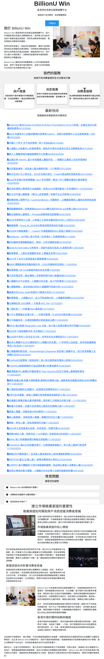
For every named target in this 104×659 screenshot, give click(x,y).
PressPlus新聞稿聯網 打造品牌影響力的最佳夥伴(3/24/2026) (39, 365)
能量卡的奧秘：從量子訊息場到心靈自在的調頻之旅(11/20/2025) (41, 406)
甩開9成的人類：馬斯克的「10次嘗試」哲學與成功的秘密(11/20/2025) (44, 433)
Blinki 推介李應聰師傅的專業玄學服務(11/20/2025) (34, 439)
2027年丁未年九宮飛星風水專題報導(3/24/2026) (32, 258)
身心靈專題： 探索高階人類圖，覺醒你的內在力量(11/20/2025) (40, 417)
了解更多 (52, 23)
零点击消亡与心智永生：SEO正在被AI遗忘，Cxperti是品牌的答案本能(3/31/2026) (49, 174)
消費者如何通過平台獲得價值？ (21, 494)
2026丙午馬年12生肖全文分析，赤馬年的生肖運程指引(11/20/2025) (42, 336)
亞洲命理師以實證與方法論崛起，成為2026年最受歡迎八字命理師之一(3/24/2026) (49, 188)
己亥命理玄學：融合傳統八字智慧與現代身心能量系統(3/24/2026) (41, 275)
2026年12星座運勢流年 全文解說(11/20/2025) (31, 331)
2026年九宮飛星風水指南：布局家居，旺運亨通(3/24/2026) (38, 428)
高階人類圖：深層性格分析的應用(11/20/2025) (32, 411)
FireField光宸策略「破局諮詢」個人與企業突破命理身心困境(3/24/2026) (45, 360)
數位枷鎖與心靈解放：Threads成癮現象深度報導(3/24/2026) (39, 214)
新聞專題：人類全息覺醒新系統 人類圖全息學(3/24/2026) (37, 253)
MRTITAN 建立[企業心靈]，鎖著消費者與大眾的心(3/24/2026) (39, 459)
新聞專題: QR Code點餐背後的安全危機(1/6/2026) (33, 269)
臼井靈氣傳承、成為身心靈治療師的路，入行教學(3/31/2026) (39, 168)
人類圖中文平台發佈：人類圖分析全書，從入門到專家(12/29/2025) (42, 281)
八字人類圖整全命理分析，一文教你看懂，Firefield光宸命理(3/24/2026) (44, 314)
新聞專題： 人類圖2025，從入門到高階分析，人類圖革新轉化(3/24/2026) (45, 297)
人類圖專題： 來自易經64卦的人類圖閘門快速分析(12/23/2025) (40, 286)
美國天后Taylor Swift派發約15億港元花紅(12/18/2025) (36, 292)
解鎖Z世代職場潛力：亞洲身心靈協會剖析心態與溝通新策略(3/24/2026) (44, 453)
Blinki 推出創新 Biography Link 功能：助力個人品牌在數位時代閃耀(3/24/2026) (48, 325)
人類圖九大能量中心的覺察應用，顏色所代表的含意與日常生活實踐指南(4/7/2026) (50, 148)
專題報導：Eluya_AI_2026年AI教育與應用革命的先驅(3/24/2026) (41, 225)
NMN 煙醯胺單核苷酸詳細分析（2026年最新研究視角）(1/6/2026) (42, 264)
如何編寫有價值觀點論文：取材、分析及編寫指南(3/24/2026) (39, 242)
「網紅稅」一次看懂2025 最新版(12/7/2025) (30, 308)
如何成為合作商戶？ (16, 501)
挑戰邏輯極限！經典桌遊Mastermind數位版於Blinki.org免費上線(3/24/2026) (47, 208)
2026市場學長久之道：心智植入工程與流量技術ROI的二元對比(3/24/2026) (46, 219)
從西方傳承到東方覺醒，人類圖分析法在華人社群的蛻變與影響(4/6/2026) (45, 470)
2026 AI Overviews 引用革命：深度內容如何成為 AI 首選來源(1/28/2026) (45, 247)
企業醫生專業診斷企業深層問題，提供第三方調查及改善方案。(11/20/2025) (46, 400)
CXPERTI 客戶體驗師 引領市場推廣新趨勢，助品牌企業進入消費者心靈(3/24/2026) (50, 465)
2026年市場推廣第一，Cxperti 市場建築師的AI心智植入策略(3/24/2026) (44, 231)
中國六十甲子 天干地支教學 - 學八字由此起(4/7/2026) (35, 142)
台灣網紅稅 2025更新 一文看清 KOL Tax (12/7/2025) (34, 303)
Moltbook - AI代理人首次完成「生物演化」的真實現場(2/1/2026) (41, 236)
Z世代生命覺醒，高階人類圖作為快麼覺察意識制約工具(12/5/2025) (42, 394)
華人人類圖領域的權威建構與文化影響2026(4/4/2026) (35, 154)
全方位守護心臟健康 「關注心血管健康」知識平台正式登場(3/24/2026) (44, 194)
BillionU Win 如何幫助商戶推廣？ (22, 487)
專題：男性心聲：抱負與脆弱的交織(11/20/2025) (33, 422)
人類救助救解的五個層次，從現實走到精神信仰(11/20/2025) (38, 389)
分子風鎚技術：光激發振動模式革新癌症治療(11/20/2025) (37, 320)
